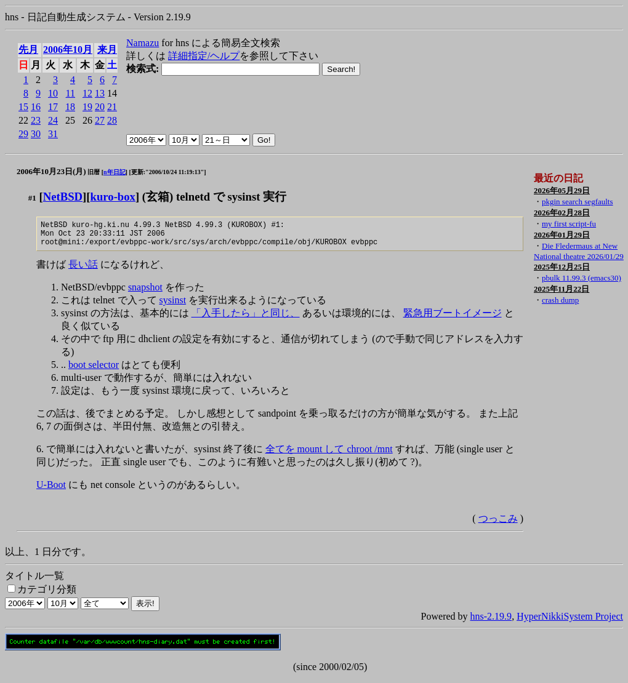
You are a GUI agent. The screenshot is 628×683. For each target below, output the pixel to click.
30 (36, 134)
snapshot (145, 292)
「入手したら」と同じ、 (245, 318)
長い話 (83, 270)
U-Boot (51, 490)
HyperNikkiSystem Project (570, 622)
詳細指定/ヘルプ (204, 55)
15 (23, 107)
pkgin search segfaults (577, 201)
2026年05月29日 (562, 190)
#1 (32, 197)
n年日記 (114, 172)
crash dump (560, 300)
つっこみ (498, 524)
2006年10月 (67, 49)
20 (100, 107)
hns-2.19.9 (491, 622)
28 (112, 120)
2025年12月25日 (562, 266)
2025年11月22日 (561, 289)
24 (53, 120)
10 (53, 93)
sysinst (173, 305)
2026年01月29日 (562, 234)
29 (23, 134)
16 (36, 107)
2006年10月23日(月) (51, 171)
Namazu (142, 43)
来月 (107, 49)
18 (70, 107)
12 (87, 93)
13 (100, 93)
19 (87, 107)
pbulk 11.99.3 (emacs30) (581, 277)
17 (53, 107)
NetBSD (63, 196)
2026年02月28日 (562, 212)
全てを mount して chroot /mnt (329, 454)
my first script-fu (569, 223)
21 (112, 107)
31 (53, 134)
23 (36, 120)
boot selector (93, 370)
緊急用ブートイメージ (452, 318)
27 (100, 120)
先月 (28, 49)
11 (70, 93)
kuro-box (113, 196)
